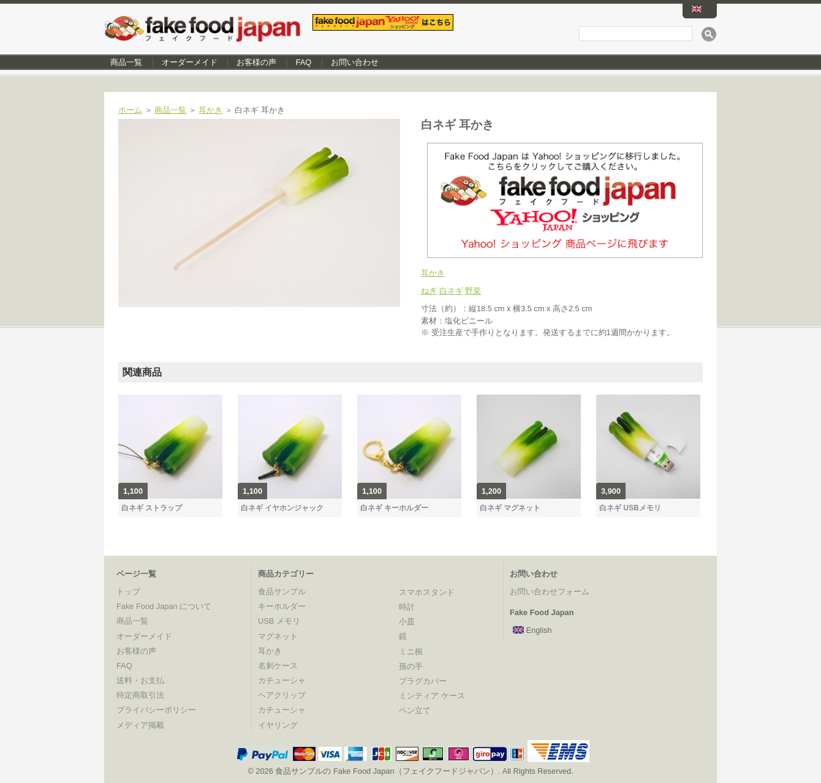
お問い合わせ (355, 62)
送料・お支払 (140, 680)
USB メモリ (279, 621)
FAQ (304, 62)
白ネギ (451, 290)
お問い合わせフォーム (549, 591)
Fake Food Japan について (163, 606)
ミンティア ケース (432, 695)
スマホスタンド (427, 592)
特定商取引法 (140, 695)
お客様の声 (256, 62)
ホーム (130, 110)
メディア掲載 (140, 725)
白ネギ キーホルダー (394, 508)
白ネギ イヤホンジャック (282, 508)
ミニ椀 (411, 651)
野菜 (473, 290)
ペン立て (415, 710)
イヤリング (278, 725)
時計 (407, 606)
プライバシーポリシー (156, 709)
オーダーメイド (190, 62)
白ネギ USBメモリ (630, 508)
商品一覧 (126, 62)
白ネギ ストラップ (151, 508)
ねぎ (429, 290)
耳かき (210, 110)
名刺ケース (278, 665)
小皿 (407, 621)
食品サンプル (282, 591)
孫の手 (411, 666)
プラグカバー (423, 681)
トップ (128, 591)
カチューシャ (282, 680)
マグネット (278, 636)
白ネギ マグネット (510, 508)
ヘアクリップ (282, 695)
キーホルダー (282, 606)
